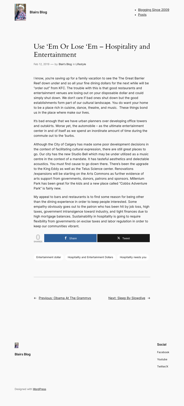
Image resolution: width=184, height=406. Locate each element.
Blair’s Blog (65, 64)
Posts (142, 15)
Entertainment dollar (48, 257)
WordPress (39, 389)
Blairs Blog (38, 12)
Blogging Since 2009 (153, 10)
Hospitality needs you (133, 257)
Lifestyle (81, 64)
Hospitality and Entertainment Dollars (90, 257)
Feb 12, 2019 (41, 64)
